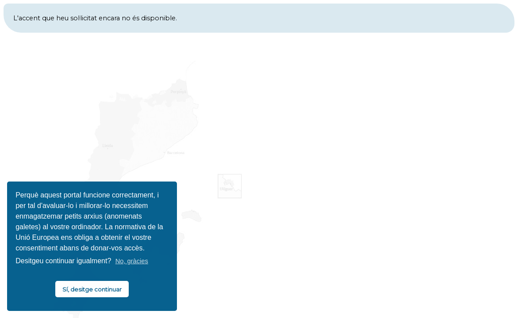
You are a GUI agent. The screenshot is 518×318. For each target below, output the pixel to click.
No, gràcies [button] (131, 261)
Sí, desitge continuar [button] (92, 289)
